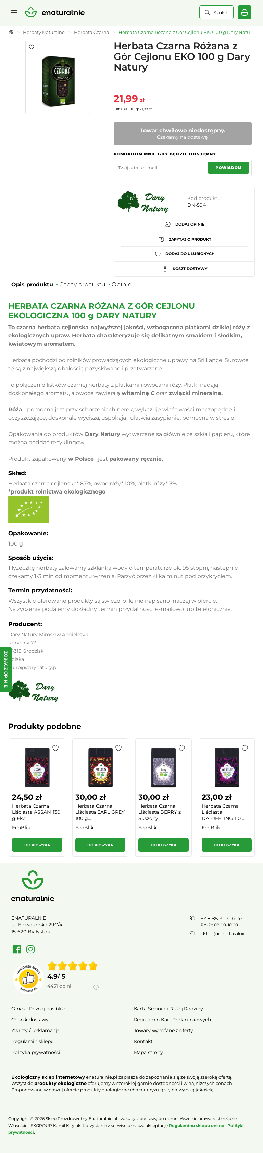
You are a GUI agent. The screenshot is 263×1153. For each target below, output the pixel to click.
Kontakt (143, 1041)
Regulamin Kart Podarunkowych (172, 1019)
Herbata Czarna (91, 32)
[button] (55, 748)
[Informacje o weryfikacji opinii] (73, 994)
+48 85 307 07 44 (222, 918)
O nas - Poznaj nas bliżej (39, 1008)
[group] (36, 800)
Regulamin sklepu (32, 1041)
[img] (72, 966)
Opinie (122, 284)
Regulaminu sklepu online (196, 1125)
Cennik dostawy (30, 1019)
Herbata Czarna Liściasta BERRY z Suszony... (159, 812)
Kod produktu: (204, 198)
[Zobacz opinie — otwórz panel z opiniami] (6, 669)
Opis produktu (32, 284)
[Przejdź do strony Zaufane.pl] (28, 978)
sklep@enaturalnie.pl (226, 933)
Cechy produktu (82, 284)
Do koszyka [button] (37, 845)
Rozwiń (131, 1099)
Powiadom (228, 167)
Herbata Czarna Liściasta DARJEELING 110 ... (223, 812)
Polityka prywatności (35, 1052)
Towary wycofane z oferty (163, 1030)
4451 (60, 986)
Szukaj (221, 13)
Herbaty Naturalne (44, 32)
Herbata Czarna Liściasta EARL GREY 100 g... (100, 812)
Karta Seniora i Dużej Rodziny (168, 1008)
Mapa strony (148, 1052)
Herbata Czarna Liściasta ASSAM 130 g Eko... (36, 812)
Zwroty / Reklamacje (35, 1030)
